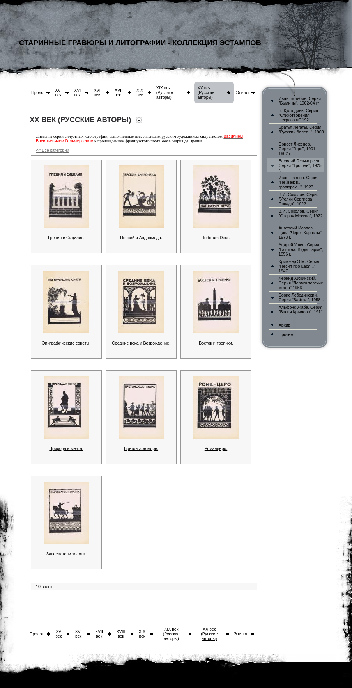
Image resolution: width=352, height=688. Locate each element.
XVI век (77, 92)
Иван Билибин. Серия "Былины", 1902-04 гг (300, 100)
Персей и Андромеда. (141, 237)
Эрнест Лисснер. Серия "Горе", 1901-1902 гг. (298, 149)
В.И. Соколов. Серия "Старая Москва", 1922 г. (301, 216)
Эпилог (243, 92)
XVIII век (119, 92)
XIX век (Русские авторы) (164, 92)
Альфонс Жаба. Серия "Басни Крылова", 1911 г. (301, 312)
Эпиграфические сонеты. (66, 343)
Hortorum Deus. (215, 237)
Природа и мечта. (66, 448)
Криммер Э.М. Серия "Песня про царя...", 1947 (299, 266)
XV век (58, 92)
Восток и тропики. (216, 343)
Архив (284, 325)
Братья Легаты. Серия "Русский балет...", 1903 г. (301, 132)
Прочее (286, 334)
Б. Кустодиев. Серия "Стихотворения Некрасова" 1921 (298, 115)
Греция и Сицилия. (66, 237)
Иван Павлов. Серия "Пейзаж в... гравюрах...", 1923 (298, 182)
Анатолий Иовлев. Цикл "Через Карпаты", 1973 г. (301, 233)
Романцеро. (216, 448)
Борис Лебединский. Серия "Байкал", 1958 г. (301, 297)
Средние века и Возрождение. (141, 343)
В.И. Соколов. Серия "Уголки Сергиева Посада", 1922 (299, 199)
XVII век (98, 92)
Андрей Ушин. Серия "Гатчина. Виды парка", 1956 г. (301, 249)
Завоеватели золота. (66, 553)
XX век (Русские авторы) (206, 92)
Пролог (38, 92)
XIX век (139, 92)
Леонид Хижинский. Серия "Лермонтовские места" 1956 (301, 283)
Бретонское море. (141, 448)
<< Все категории (52, 150)
